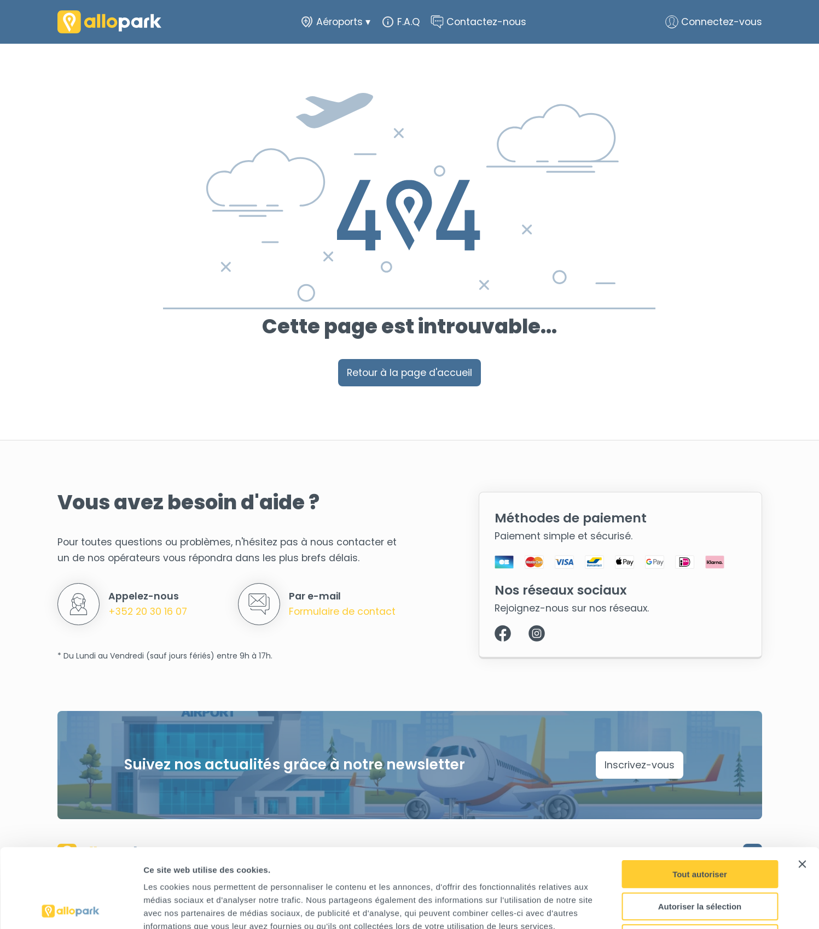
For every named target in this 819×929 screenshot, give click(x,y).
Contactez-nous (478, 22)
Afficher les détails (603, 907)
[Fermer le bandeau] (802, 785)
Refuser (699, 859)
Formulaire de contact (342, 611)
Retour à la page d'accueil (409, 372)
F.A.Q (400, 22)
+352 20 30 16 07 (147, 611)
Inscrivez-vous (640, 765)
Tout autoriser (699, 795)
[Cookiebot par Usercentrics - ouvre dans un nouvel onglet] (71, 907)
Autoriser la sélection (700, 827)
